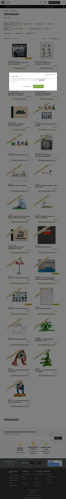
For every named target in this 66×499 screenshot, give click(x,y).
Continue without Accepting (50, 74)
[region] (33, 82)
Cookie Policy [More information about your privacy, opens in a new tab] (41, 80)
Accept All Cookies (38, 86)
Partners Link (14, 82)
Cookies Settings (26, 86)
